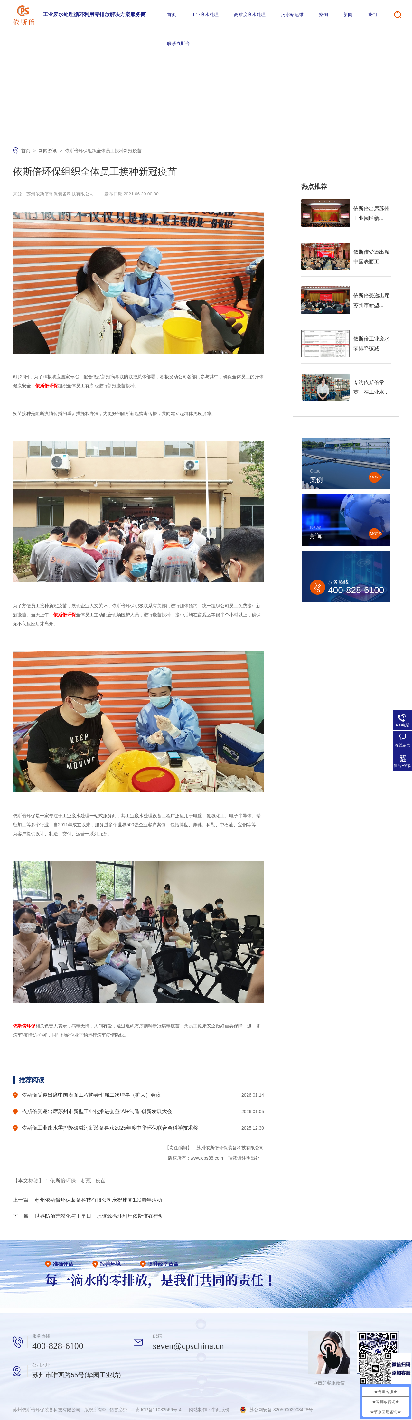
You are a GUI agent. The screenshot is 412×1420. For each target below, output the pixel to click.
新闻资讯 (48, 150)
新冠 (86, 1180)
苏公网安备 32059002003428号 (281, 1409)
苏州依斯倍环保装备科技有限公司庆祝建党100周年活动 (98, 1200)
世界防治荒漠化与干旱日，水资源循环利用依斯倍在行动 (99, 1216)
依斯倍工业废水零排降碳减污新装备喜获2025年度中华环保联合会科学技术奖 (110, 1128)
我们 (372, 14)
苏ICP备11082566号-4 (158, 1409)
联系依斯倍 (178, 43)
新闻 (347, 14)
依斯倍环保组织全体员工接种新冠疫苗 (103, 150)
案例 (323, 14)
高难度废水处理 (250, 14)
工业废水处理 (205, 14)
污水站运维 (292, 14)
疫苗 (101, 1180)
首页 (171, 14)
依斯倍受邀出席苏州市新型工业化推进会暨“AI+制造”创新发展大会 (97, 1111)
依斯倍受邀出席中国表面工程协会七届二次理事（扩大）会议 (91, 1095)
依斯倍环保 (63, 1180)
